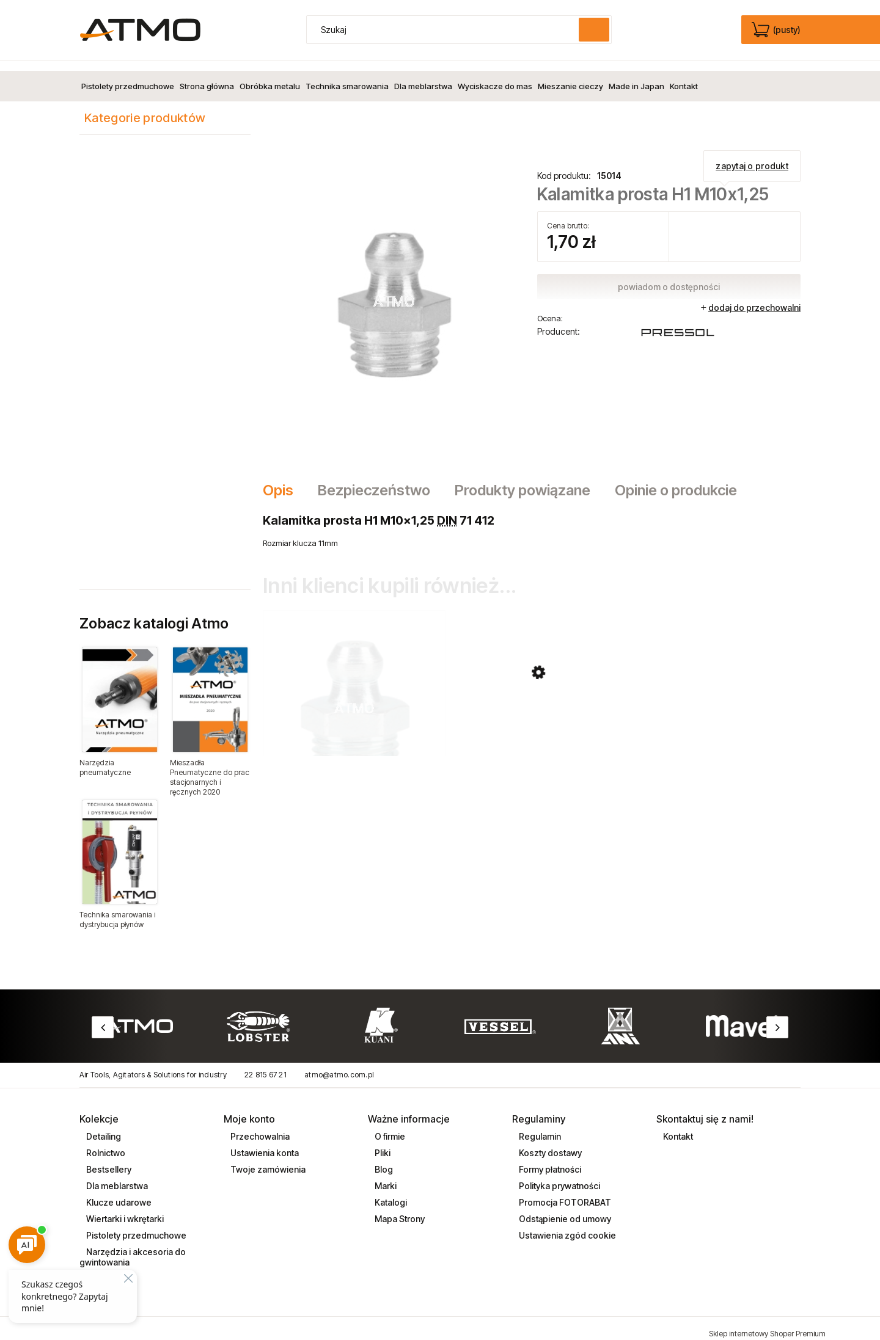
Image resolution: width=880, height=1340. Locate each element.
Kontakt (677, 1126)
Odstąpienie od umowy (564, 1208)
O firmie (389, 1126)
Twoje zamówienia (267, 1159)
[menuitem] (127, 75)
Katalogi (390, 1192)
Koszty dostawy (549, 1142)
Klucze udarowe (118, 1192)
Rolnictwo (104, 1142)
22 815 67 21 (265, 1064)
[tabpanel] (532, 520)
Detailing (102, 1126)
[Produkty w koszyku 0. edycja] (777, 30)
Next (777, 1017)
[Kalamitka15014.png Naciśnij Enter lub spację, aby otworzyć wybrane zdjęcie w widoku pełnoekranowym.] (394, 289)
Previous (103, 1017)
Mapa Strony (399, 1208)
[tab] (284, 480)
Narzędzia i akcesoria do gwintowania (132, 1246)
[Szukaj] (594, 30)
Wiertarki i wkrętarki (124, 1208)
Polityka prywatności (558, 1175)
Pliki (382, 1142)
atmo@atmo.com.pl (339, 1064)
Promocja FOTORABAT (564, 1192)
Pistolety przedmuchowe (135, 1225)
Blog (383, 1159)
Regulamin (539, 1126)
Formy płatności (549, 1159)
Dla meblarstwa (116, 1175)
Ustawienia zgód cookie (566, 1225)
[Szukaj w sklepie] (445, 29)
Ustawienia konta (264, 1142)
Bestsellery (107, 1159)
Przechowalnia (259, 1126)
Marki (385, 1175)
